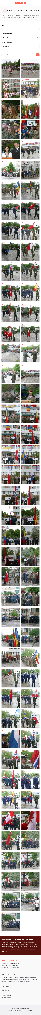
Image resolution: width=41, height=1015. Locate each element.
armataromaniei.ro (6, 995)
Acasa (3, 15)
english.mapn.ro (6, 993)
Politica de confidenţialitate (16, 1010)
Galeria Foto (10, 15)
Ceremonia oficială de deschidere (28, 17)
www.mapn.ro (5, 990)
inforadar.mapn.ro (6, 997)
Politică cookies (28, 1010)
